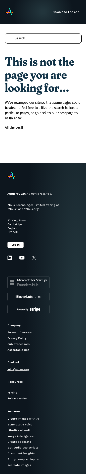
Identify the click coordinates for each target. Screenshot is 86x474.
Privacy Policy (16, 338)
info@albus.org (18, 369)
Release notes (17, 398)
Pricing (12, 392)
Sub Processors (18, 344)
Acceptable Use (18, 349)
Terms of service (19, 332)
